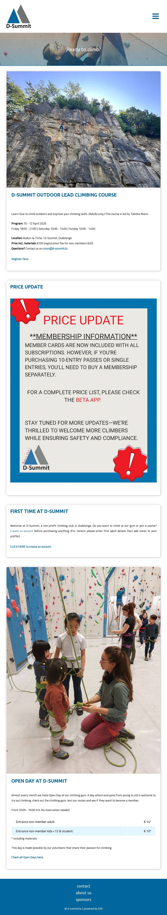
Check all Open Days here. (27, 857)
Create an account (21, 531)
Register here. (20, 259)
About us (83, 893)
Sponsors (83, 899)
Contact (83, 886)
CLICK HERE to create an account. (30, 546)
